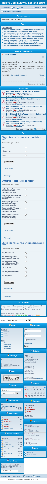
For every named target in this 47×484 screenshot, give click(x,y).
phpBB (17, 479)
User (5, 451)
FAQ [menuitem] (14, 7)
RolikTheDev (8, 422)
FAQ (5, 342)
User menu (35, 325)
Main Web (6, 476)
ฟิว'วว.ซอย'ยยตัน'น (9, 447)
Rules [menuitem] (21, 7)
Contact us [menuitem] (29, 476)
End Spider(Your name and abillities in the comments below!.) (11, 197)
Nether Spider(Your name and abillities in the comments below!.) (11, 190)
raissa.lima (7, 440)
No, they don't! (7, 275)
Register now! (28, 343)
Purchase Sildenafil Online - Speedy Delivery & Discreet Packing (21, 40)
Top (44, 77)
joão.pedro (7, 449)
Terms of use (7, 346)
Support (30, 315)
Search (5, 333)
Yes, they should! (8, 253)
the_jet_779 (7, 424)
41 (21, 422)
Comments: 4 (15, 75)
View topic (7, 176)
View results (8, 168)
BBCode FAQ (7, 344)
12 (21, 426)
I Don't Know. (6, 151)
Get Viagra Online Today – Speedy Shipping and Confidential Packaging (23, 43)
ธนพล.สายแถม (8, 453)
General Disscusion (17, 96)
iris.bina (6, 442)
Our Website (30, 452)
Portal (14, 11)
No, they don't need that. (11, 272)
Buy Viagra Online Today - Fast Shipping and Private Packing (20, 31)
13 (21, 424)
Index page (7, 331)
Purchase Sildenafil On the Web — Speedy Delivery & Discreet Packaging (23, 29)
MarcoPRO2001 (8, 428)
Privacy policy (7, 348)
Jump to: (3, 320)
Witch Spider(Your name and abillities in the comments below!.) (10, 216)
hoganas (6, 426)
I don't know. (6, 268)
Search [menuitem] (45, 12)
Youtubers (37, 315)
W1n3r (15, 95)
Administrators (11, 315)
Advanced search (6, 396)
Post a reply (24, 75)
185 (21, 419)
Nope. (4, 155)
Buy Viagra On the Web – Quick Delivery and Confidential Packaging (22, 45)
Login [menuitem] (44, 7)
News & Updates (16, 104)
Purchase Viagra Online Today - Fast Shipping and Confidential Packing (23, 35)
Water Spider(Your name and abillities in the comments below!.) (10, 203)
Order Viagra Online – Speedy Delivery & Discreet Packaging (20, 42)
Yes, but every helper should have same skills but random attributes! (10, 263)
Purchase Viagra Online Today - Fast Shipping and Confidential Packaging (24, 36)
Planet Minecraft (31, 454)
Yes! (3, 147)
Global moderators (22, 315)
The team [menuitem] (38, 476)
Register (6, 335)
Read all (42, 75)
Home (19, 476)
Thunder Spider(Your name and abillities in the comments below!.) (11, 209)
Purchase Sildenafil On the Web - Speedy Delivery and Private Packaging (23, 38)
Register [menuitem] (36, 7)
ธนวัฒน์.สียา (7, 444)
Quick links (7, 7)
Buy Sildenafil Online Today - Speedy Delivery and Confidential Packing (23, 33)
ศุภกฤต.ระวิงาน (8, 456)
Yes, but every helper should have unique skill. (11, 257)
